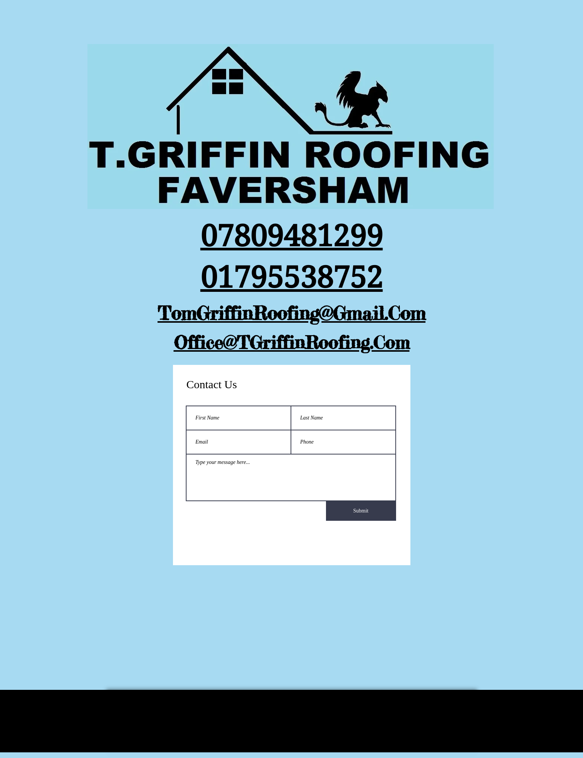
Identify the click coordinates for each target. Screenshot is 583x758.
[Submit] (361, 511)
